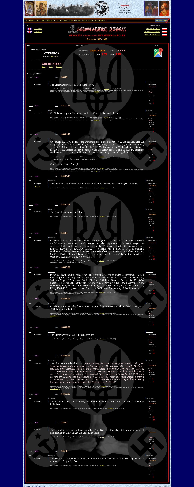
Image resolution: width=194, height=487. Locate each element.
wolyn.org (106, 89)
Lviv (51, 67)
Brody (44, 67)
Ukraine (59, 67)
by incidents (38, 32)
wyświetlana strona (153, 29)
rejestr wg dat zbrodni (152, 34)
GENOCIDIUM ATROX (48, 20)
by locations (38, 29)
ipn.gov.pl (96, 91)
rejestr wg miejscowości (152, 32)
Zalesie (38, 186)
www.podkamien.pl (55, 315)
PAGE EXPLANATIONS (65, 20)
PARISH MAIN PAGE (32, 20)
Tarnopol (54, 56)
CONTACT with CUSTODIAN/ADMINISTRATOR (90, 20)
